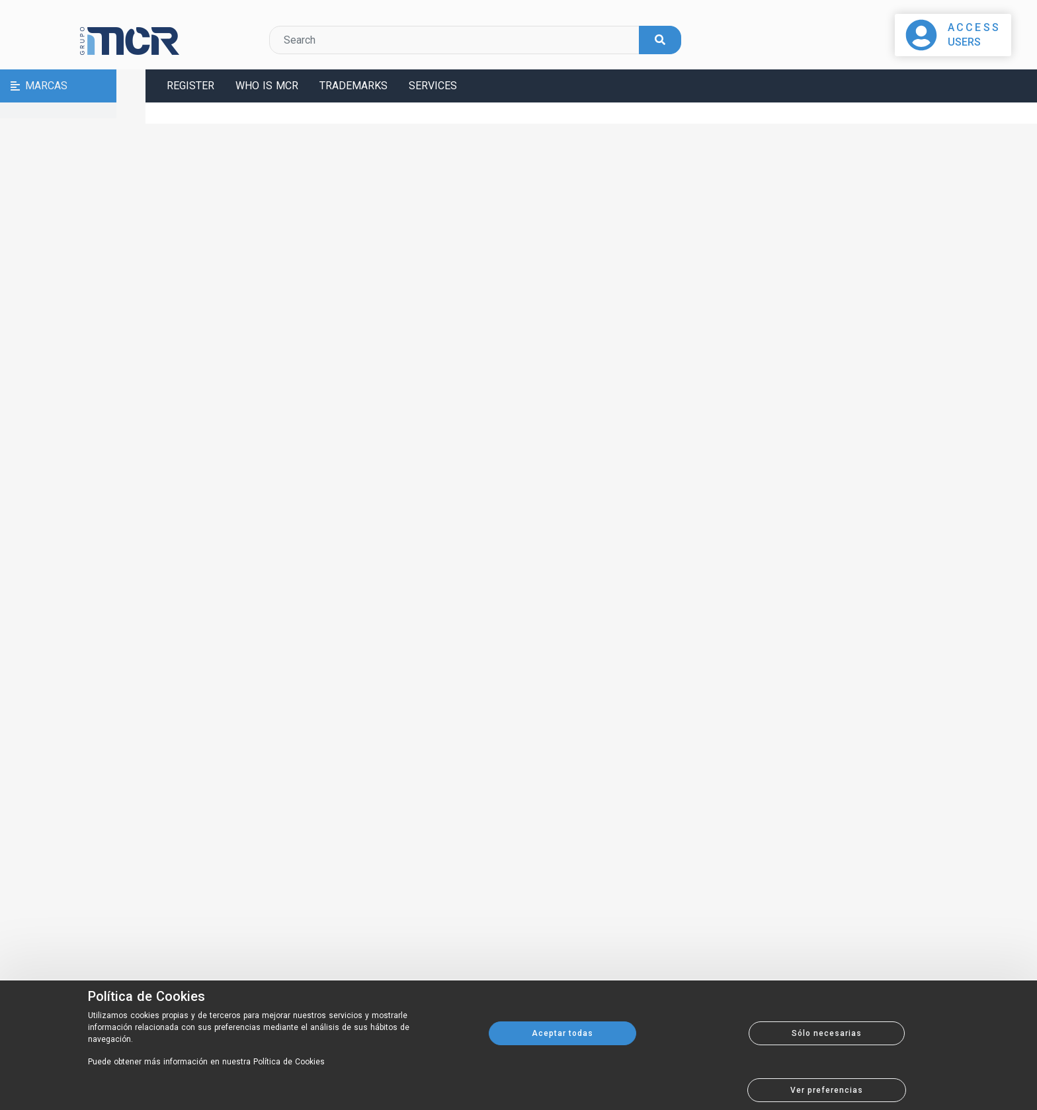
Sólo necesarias (827, 1033)
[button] (72, 85)
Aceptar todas (562, 1033)
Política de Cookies (146, 996)
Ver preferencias (826, 1090)
